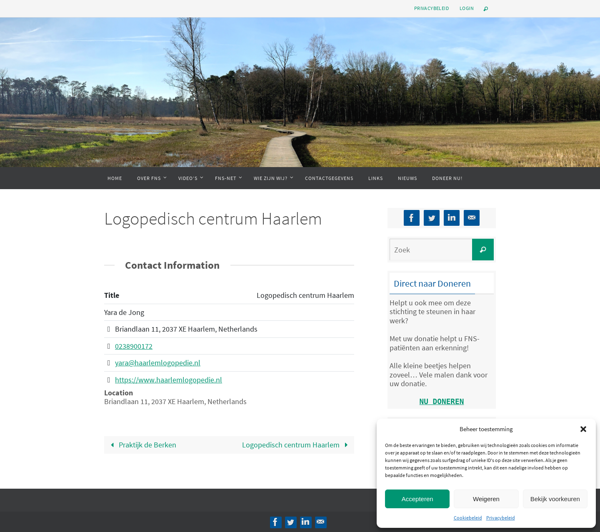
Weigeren (486, 498)
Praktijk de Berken (141, 445)
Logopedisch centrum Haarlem (297, 445)
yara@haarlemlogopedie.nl (157, 362)
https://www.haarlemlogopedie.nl (168, 380)
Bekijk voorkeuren (555, 498)
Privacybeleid (500, 518)
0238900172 (133, 346)
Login (467, 8)
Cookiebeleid (468, 518)
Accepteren (417, 498)
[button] (583, 429)
